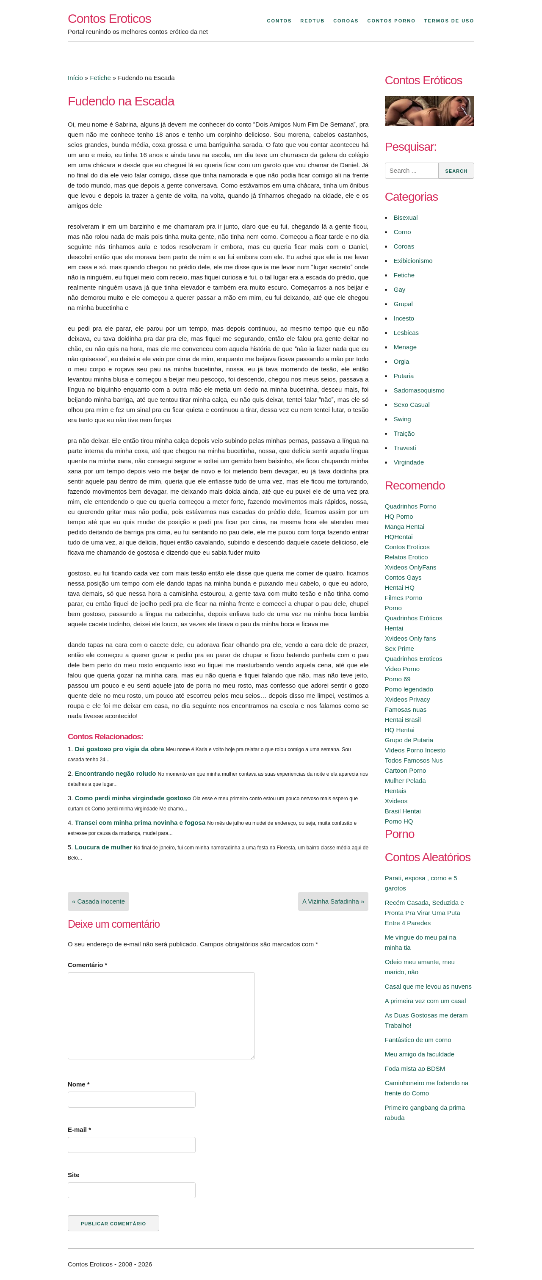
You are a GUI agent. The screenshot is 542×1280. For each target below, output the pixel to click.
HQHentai (399, 536)
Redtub (312, 20)
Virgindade (409, 462)
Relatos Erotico (406, 557)
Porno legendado (409, 689)
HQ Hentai (400, 729)
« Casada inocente (98, 901)
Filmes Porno (403, 597)
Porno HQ (399, 821)
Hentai (394, 628)
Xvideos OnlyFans (411, 567)
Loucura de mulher (103, 847)
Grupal (403, 303)
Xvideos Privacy (407, 699)
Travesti (405, 447)
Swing (402, 419)
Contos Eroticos (109, 18)
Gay (400, 289)
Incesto (404, 318)
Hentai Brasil (403, 719)
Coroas (346, 20)
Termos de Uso (449, 20)
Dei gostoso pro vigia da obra (119, 748)
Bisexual (406, 217)
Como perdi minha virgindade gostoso (133, 798)
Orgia (401, 361)
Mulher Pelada (405, 780)
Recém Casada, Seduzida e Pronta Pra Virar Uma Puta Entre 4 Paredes (424, 912)
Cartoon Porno (405, 770)
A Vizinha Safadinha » (333, 901)
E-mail (79, 1129)
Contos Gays (403, 577)
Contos (279, 20)
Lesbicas (406, 332)
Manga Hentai (404, 526)
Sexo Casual (412, 404)
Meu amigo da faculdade (419, 1054)
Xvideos (396, 800)
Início (75, 77)
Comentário (87, 964)
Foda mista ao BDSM (415, 1068)
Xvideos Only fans (410, 638)
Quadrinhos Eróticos (413, 618)
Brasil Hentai (403, 811)
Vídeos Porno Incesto (415, 750)
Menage (405, 347)
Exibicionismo (413, 260)
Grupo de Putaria (409, 740)
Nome (79, 1084)
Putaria (404, 375)
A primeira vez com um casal (425, 1000)
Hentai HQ (400, 587)
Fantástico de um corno (418, 1039)
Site (74, 1174)
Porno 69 (398, 679)
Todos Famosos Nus (414, 760)
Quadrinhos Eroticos (413, 658)
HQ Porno (399, 516)
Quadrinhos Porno (411, 506)
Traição (404, 433)
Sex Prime (399, 648)
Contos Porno (391, 20)
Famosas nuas (405, 709)
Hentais (395, 790)
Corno (402, 231)
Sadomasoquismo (419, 390)
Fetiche (100, 77)
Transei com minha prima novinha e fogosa (140, 822)
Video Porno (402, 668)
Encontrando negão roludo (115, 773)
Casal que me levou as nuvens (428, 986)
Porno (393, 607)
